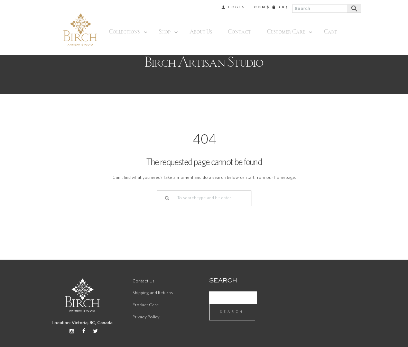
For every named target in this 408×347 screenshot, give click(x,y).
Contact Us (143, 281)
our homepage (280, 177)
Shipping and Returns (152, 293)
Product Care (145, 305)
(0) (284, 7)
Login (237, 7)
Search (232, 312)
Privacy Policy (145, 317)
